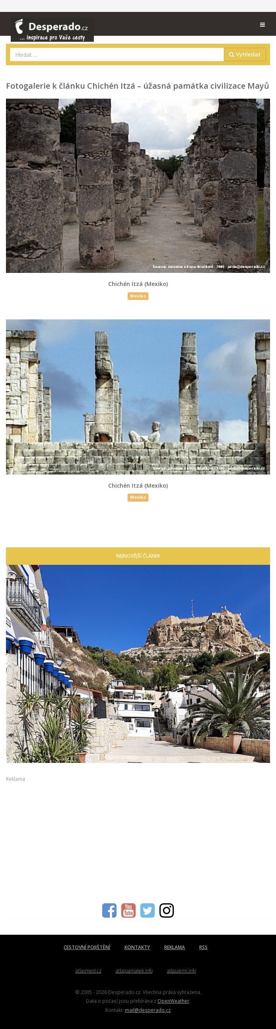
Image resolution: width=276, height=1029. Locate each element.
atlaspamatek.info (134, 970)
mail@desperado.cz (148, 1010)
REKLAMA (174, 947)
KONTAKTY (137, 947)
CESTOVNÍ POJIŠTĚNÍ (87, 947)
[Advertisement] (138, 838)
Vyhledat (245, 54)
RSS (203, 947)
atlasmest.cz (88, 970)
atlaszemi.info (181, 970)
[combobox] (117, 54)
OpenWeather (173, 1001)
